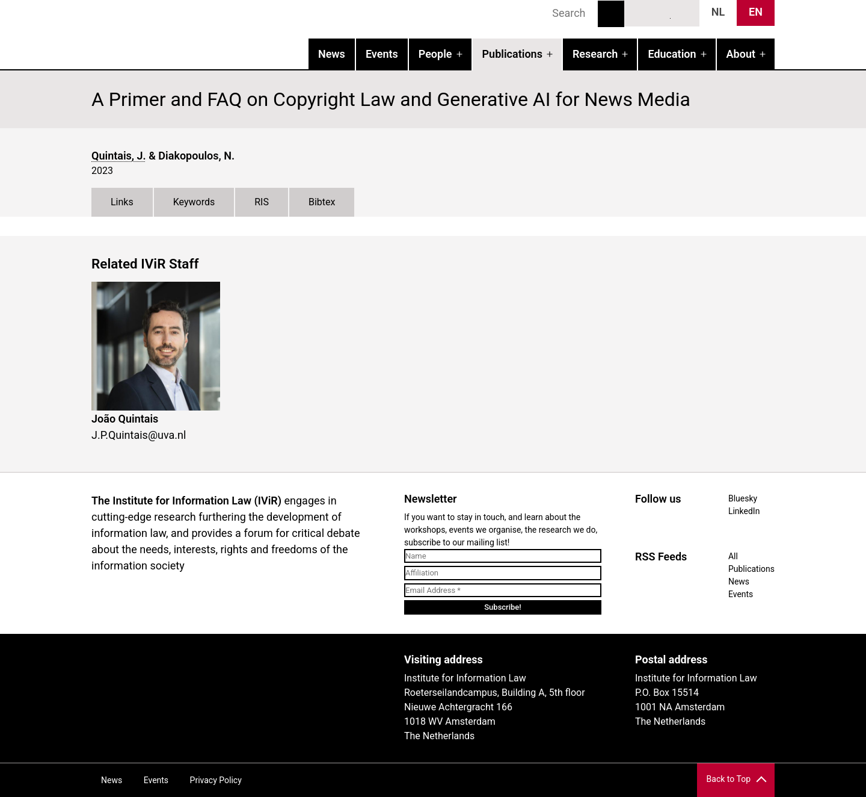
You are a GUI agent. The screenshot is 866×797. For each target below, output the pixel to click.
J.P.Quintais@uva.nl (138, 435)
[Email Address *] (502, 590)
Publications (512, 54)
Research (595, 54)
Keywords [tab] (194, 202)
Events (382, 54)
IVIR (245, 33)
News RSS (683, 12)
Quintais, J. (118, 155)
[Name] (502, 556)
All (733, 556)
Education (672, 54)
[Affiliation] (502, 573)
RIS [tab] (261, 202)
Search (611, 14)
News (331, 54)
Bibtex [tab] (322, 202)
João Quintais (124, 418)
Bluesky (639, 12)
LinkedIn (662, 12)
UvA (230, 664)
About (740, 54)
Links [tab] (122, 202)
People (435, 54)
